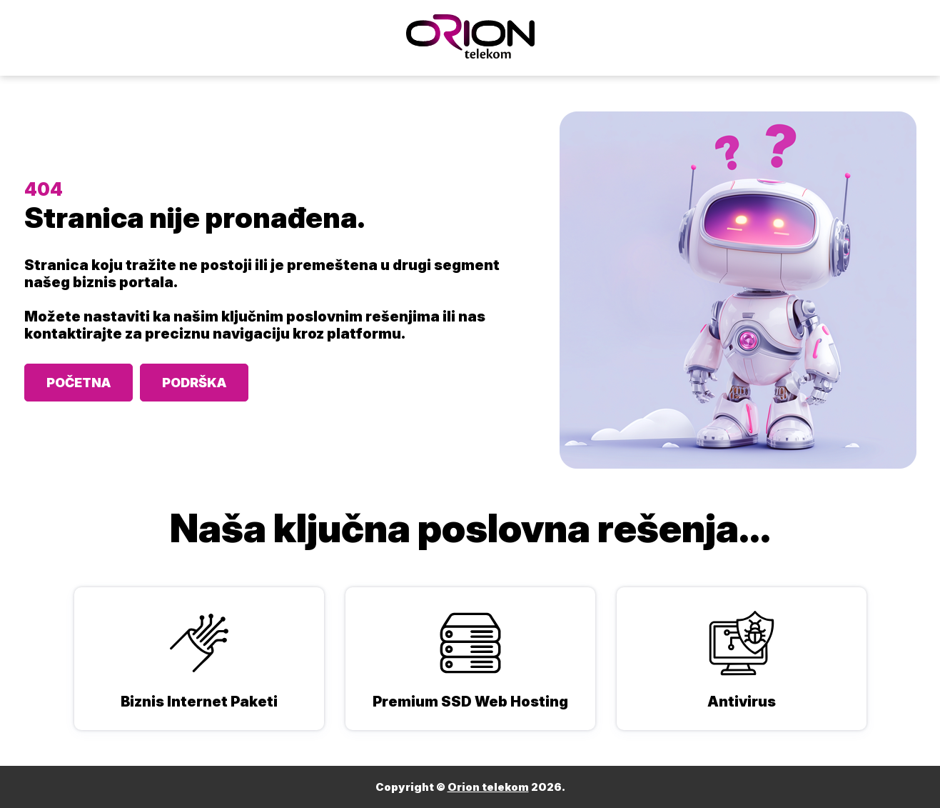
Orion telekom (488, 787)
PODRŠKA (194, 382)
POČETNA (78, 382)
